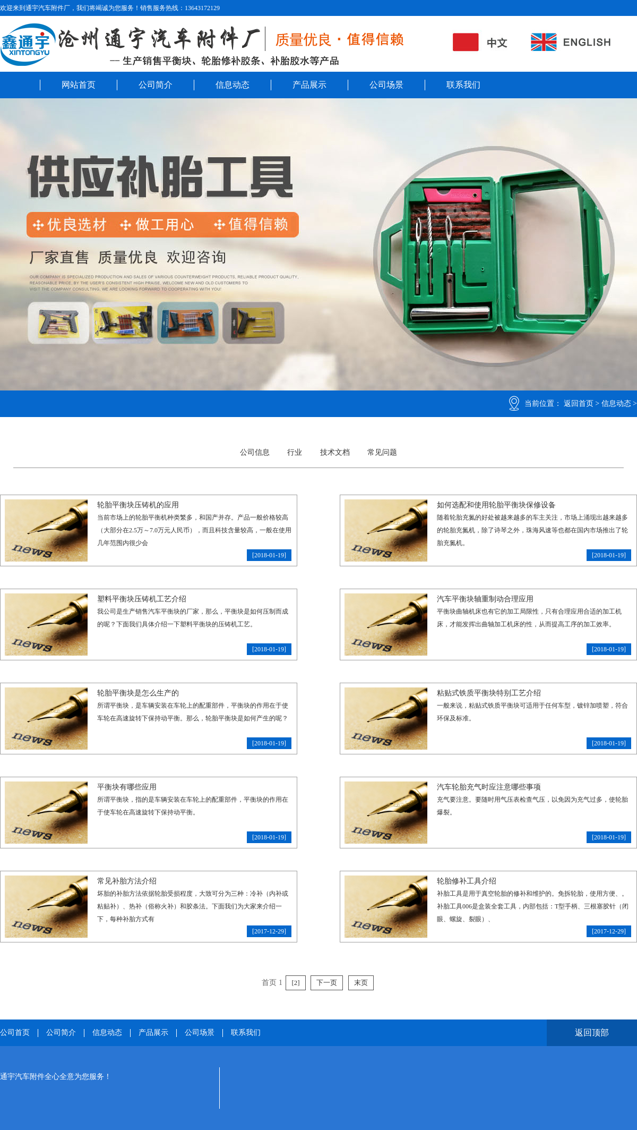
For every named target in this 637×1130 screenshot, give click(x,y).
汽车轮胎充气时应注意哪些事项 (489, 787)
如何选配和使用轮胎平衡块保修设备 (496, 505)
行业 (294, 452)
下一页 (326, 983)
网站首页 (79, 84)
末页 (361, 983)
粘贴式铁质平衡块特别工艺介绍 (489, 693)
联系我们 (463, 84)
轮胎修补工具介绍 (466, 881)
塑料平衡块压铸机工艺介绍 (141, 599)
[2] (295, 983)
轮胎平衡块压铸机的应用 (138, 505)
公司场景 (386, 84)
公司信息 (255, 452)
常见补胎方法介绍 (127, 881)
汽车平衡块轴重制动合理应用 (485, 599)
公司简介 (156, 84)
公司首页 (15, 1032)
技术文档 (335, 452)
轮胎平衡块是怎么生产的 (138, 693)
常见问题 (382, 452)
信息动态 (232, 84)
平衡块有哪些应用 (127, 787)
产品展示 (309, 84)
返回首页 (578, 403)
